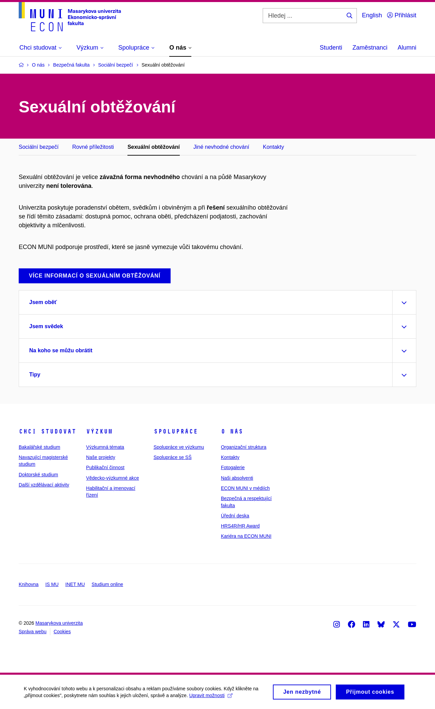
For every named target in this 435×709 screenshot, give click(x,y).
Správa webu (33, 631)
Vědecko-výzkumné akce (112, 478)
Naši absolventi (237, 478)
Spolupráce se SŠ (173, 457)
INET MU (75, 584)
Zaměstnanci (369, 47)
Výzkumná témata (105, 447)
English (372, 15)
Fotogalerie (233, 467)
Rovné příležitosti (93, 147)
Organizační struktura (243, 447)
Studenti (331, 47)
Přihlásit (401, 15)
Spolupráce (176, 431)
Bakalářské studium (39, 447)
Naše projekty (100, 457)
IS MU (51, 584)
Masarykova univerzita (59, 623)
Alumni (407, 47)
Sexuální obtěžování (153, 147)
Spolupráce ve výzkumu (179, 447)
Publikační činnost (105, 467)
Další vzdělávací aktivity (44, 485)
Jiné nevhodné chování (221, 147)
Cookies (62, 631)
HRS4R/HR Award (240, 526)
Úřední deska (235, 515)
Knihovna (28, 584)
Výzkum (99, 431)
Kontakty (273, 147)
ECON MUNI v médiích (245, 488)
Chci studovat (47, 431)
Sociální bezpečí (38, 147)
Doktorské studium (38, 474)
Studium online (107, 584)
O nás (232, 431)
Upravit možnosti (210, 697)
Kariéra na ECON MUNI (246, 536)
